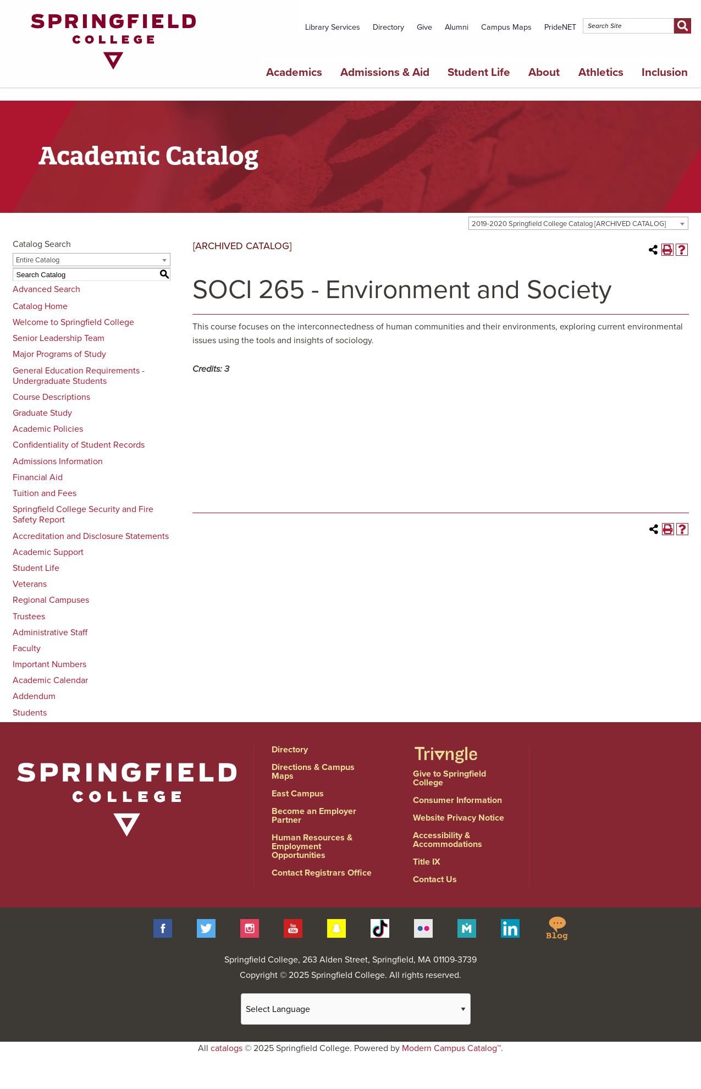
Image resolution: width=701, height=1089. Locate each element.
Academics (294, 72)
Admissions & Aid (384, 72)
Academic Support (48, 552)
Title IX (426, 861)
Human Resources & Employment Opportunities (312, 846)
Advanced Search (46, 289)
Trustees (29, 616)
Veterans (30, 584)
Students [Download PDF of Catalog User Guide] (30, 712)
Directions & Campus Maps (313, 772)
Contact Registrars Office (322, 872)
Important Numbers (49, 664)
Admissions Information (58, 461)
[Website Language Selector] (356, 1009)
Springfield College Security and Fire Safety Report (83, 514)
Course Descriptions (51, 397)
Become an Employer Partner (314, 816)
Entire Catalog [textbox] (37, 260)
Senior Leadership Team (58, 338)
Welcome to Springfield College (73, 322)
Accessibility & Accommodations (447, 840)
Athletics (600, 72)
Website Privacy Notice (458, 817)
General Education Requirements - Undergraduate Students (79, 376)
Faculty (27, 648)
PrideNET (560, 27)
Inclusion (665, 72)
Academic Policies (48, 429)
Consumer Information (457, 800)
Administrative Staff (50, 632)
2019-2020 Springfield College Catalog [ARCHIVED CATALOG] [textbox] (569, 223)
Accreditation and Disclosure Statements (91, 536)
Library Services (332, 27)
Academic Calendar (50, 680)
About (544, 72)
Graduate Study (42, 413)
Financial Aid (38, 477)
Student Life (479, 72)
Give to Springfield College (449, 778)
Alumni (456, 27)
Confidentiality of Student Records (79, 444)
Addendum (34, 696)
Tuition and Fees (44, 493)
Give (424, 27)
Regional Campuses (51, 600)
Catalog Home (40, 306)
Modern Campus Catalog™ (451, 1048)
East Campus (298, 793)
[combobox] (578, 223)
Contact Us (435, 879)
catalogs (226, 1048)
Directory (388, 27)
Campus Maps (506, 27)
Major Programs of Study (59, 354)
